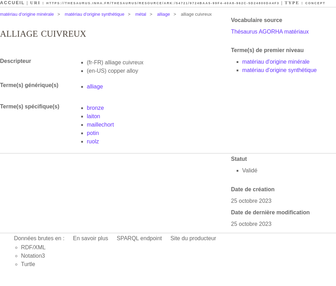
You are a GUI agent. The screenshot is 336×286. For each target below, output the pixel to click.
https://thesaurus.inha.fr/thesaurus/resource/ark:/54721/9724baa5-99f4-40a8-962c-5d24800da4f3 (162, 3)
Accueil (12, 2)
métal (140, 14)
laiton (93, 116)
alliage (163, 14)
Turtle (28, 264)
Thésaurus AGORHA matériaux (270, 32)
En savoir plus (90, 238)
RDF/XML (33, 247)
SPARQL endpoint (139, 238)
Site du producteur (193, 238)
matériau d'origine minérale (27, 14)
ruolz (93, 141)
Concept (315, 3)
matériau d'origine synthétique (94, 14)
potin (93, 133)
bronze (95, 108)
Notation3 (33, 256)
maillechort (100, 125)
